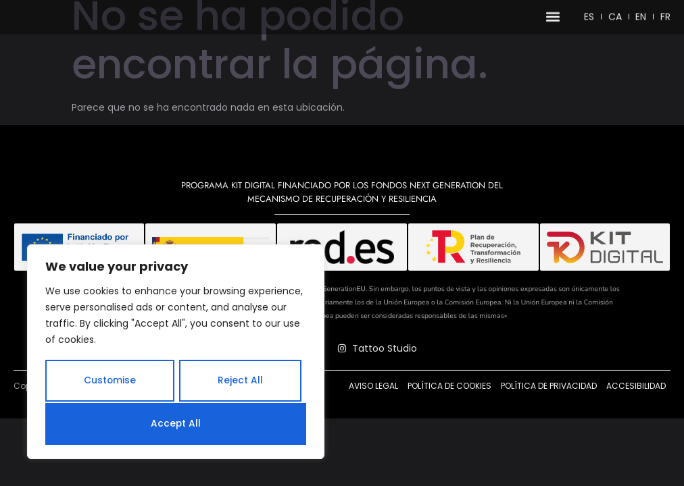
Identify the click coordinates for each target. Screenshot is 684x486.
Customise (109, 382)
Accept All (176, 424)
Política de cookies (449, 412)
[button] (552, 19)
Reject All (240, 382)
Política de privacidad (549, 412)
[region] (175, 353)
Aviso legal (373, 412)
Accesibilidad (636, 412)
